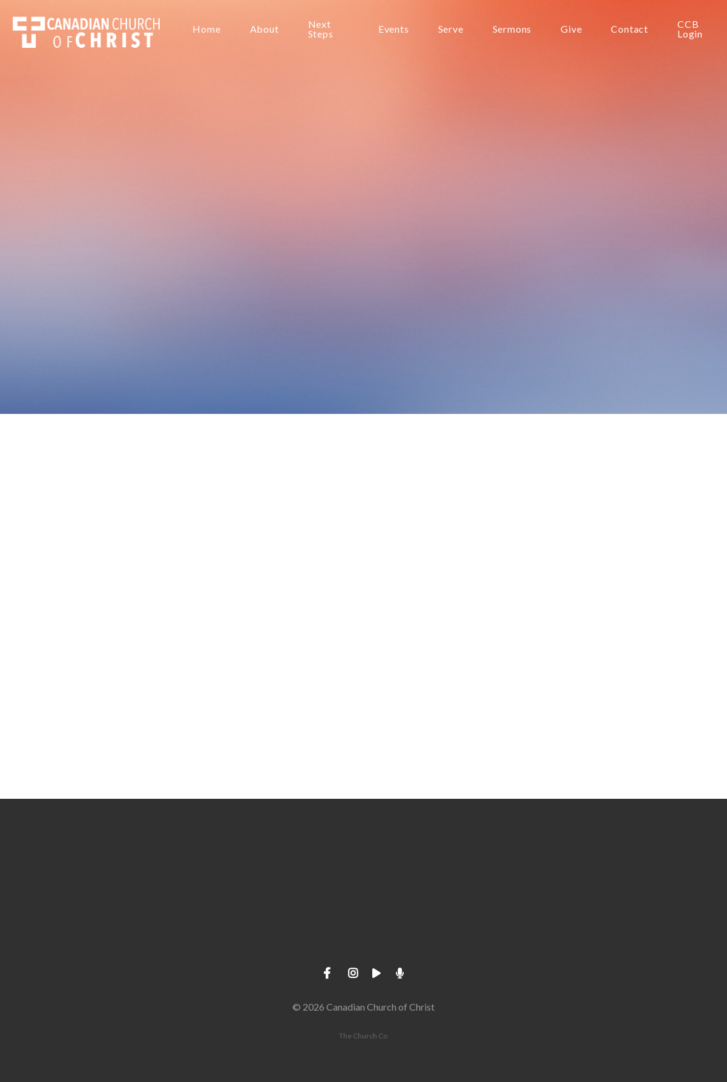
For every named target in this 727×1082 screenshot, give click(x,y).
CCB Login (690, 29)
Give (571, 29)
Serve (451, 29)
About (264, 29)
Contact (629, 29)
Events (393, 29)
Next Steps (321, 29)
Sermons (512, 29)
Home (206, 29)
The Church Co (363, 1035)
